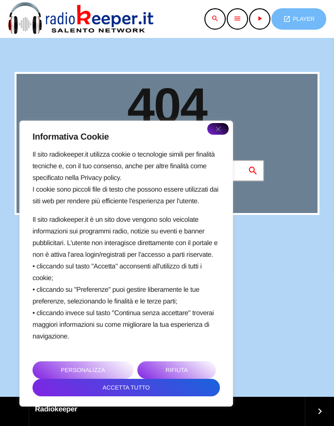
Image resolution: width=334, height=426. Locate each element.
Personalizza (83, 370)
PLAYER (299, 19)
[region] (126, 264)
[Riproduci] (259, 19)
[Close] (218, 129)
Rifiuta (177, 370)
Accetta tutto (126, 387)
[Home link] (80, 19)
